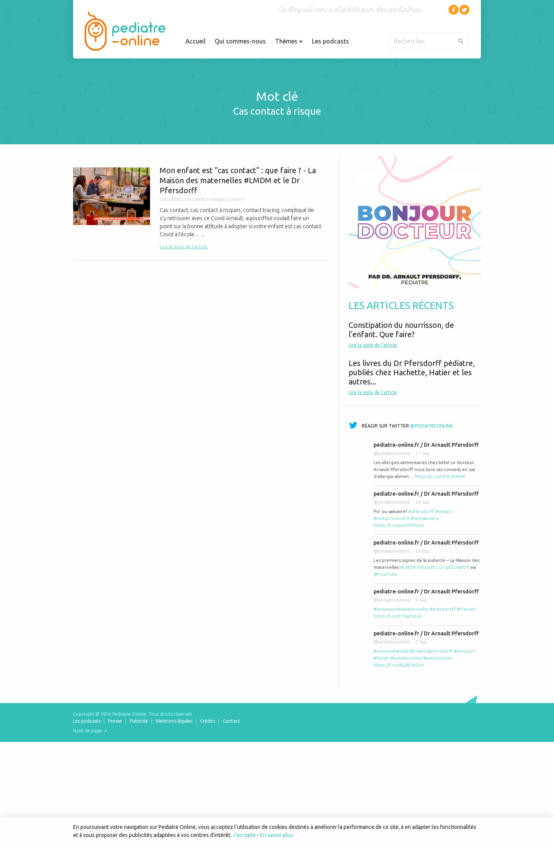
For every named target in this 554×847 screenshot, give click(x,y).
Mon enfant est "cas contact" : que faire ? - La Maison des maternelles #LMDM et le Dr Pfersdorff (201, 208)
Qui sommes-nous (240, 41)
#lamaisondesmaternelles (401, 608)
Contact (231, 720)
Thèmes (289, 41)
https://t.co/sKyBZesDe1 (399, 664)
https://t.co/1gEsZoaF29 (443, 567)
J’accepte (244, 835)
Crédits (207, 720)
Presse (115, 720)
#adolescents (437, 657)
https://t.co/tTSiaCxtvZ (398, 615)
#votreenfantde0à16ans (400, 650)
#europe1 (465, 650)
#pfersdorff (421, 511)
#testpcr (444, 511)
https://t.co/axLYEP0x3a (399, 525)
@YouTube (385, 573)
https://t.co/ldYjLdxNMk (440, 476)
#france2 (466, 608)
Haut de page (90, 730)
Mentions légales (174, 720)
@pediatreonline (431, 425)
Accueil (195, 41)
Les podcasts (330, 41)
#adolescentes (406, 657)
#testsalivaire (424, 518)
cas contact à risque (205, 199)
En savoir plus (276, 835)
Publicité (139, 720)
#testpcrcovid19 (391, 518)
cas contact (171, 199)
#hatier (381, 657)
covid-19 (235, 199)
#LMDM (408, 567)
